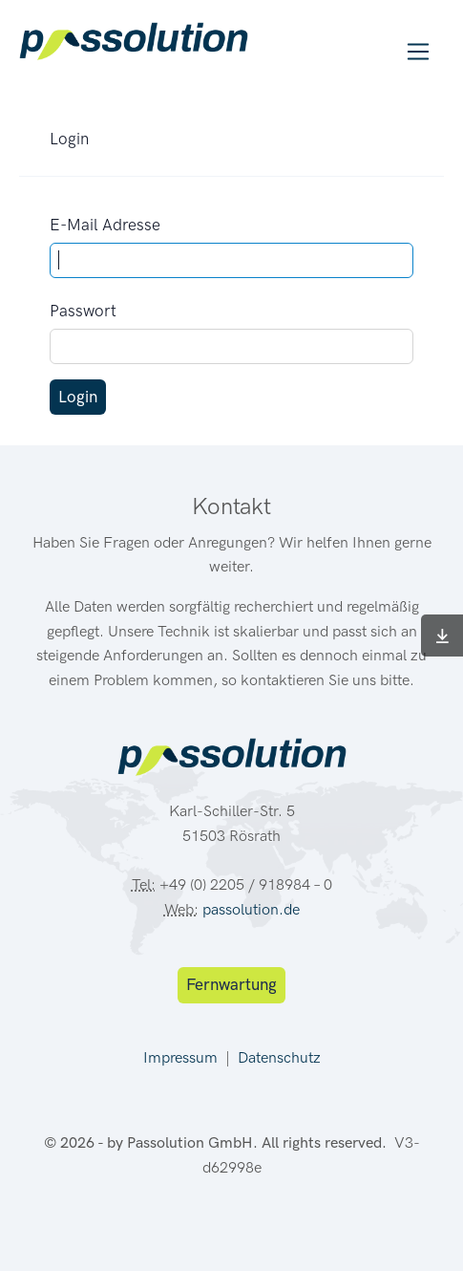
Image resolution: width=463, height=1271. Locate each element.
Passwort (83, 310)
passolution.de (251, 909)
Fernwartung (231, 984)
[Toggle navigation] (418, 52)
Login (77, 396)
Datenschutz (279, 1057)
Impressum (180, 1057)
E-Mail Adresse (105, 224)
